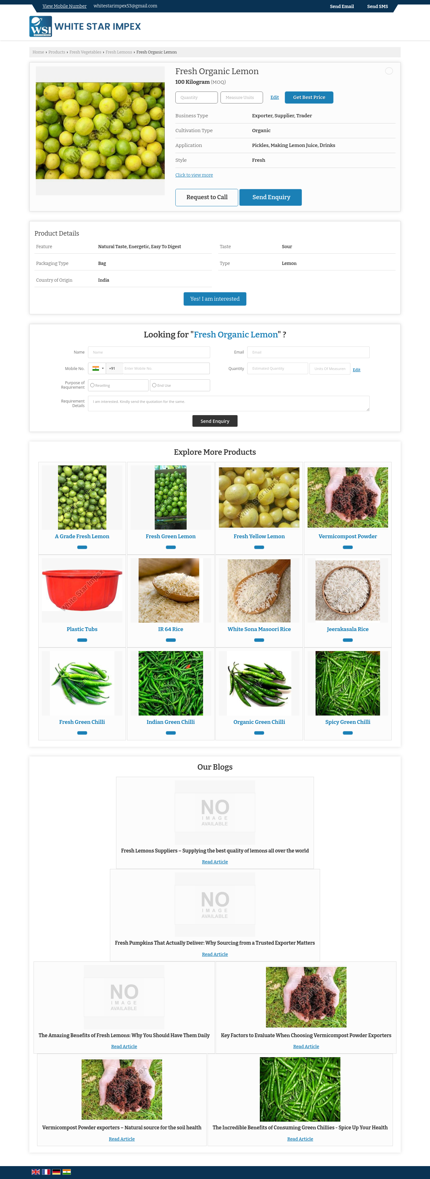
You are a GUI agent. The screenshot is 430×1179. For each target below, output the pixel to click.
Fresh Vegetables (85, 52)
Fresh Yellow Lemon (259, 536)
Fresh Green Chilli (82, 722)
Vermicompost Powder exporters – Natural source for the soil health (121, 1128)
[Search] (397, 28)
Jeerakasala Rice (348, 629)
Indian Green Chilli (171, 722)
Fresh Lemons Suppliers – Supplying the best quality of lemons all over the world (215, 851)
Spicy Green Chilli (347, 722)
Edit (274, 97)
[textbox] (241, 97)
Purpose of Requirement (72, 385)
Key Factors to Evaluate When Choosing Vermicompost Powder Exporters (306, 1035)
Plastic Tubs (82, 629)
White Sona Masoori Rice (259, 629)
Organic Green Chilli (259, 722)
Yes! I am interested (214, 299)
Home (38, 52)
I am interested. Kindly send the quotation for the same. (229, 403)
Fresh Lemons (119, 52)
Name (79, 352)
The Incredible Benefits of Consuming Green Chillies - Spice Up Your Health (300, 1128)
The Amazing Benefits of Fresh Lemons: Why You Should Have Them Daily (124, 1035)
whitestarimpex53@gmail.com (125, 6)
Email (239, 352)
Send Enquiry (271, 197)
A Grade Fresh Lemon (82, 536)
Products (56, 52)
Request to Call (207, 197)
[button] (65, 6)
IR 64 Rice (170, 629)
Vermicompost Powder (347, 536)
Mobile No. (75, 368)
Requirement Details (72, 403)
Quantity (236, 368)
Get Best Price (309, 97)
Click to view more (194, 175)
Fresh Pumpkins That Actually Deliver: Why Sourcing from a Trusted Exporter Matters (215, 943)
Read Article (215, 862)
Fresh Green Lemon (171, 536)
